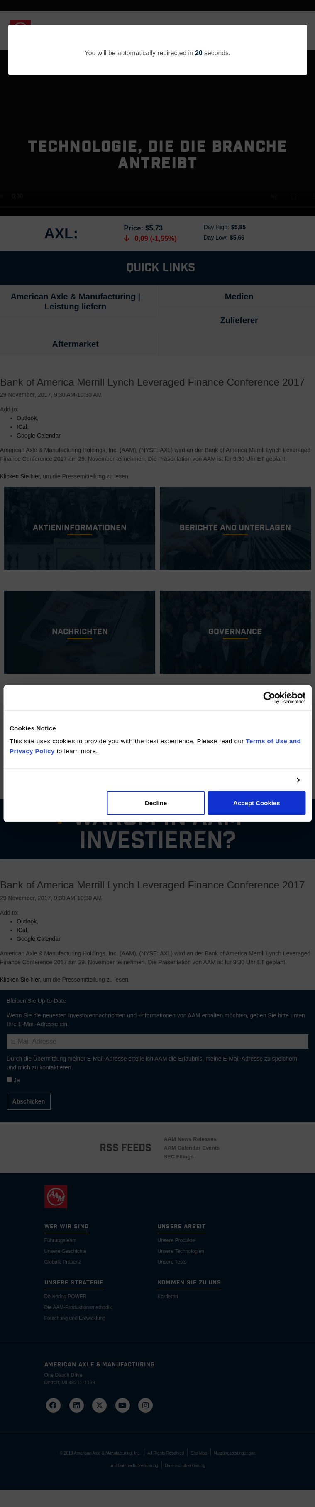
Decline (156, 803)
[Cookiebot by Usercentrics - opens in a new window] (269, 697)
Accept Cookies (256, 803)
